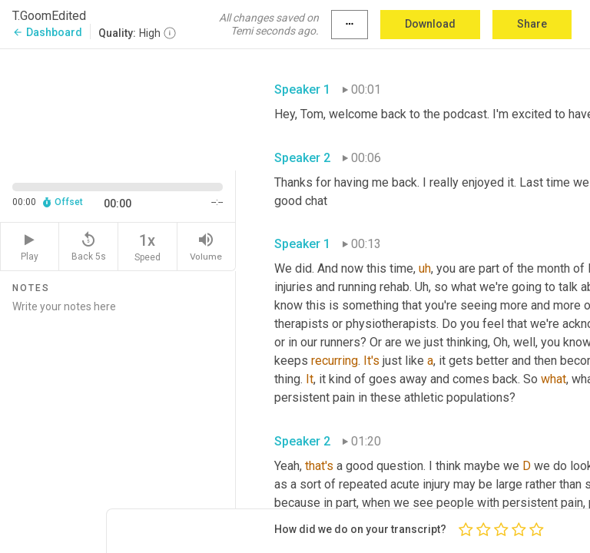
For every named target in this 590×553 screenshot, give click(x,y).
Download (430, 24)
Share (532, 24)
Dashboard (47, 32)
